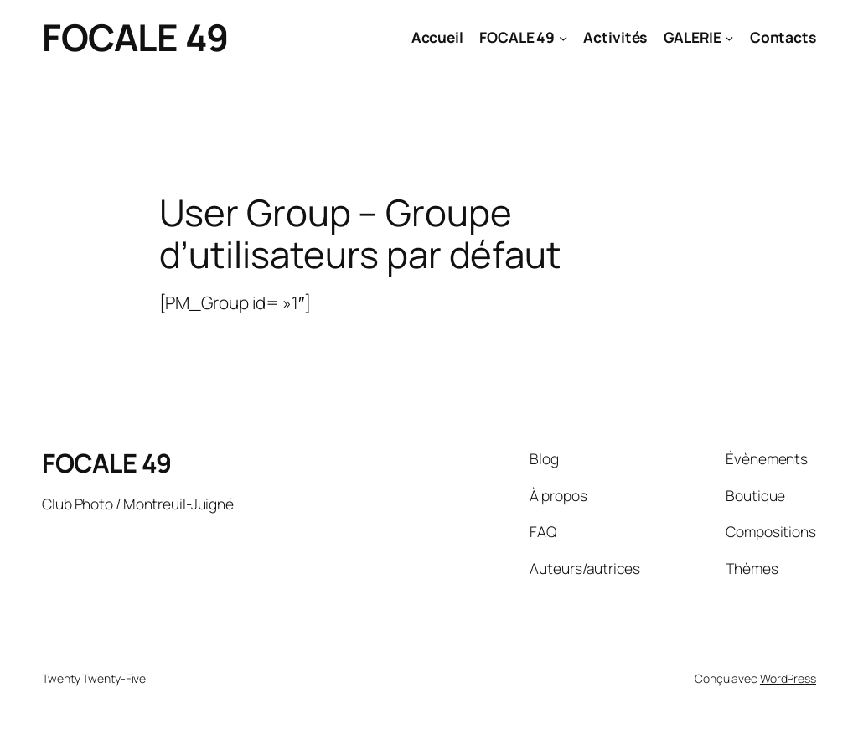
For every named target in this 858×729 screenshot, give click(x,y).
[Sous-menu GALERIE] (729, 37)
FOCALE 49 (135, 37)
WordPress (788, 678)
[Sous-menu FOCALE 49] (563, 37)
